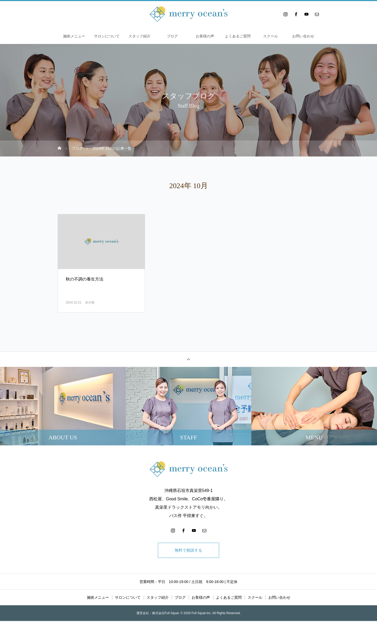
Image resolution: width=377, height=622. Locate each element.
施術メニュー (74, 36)
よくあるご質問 (238, 36)
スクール (270, 36)
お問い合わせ (303, 36)
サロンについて (107, 36)
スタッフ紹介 (140, 36)
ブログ (172, 36)
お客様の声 (205, 36)
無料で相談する (188, 550)
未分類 (90, 302)
